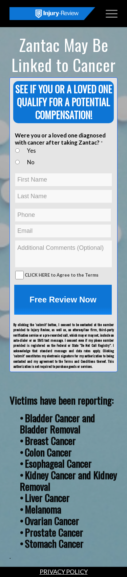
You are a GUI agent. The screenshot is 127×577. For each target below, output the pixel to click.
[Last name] (63, 196)
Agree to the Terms (78, 275)
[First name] (63, 179)
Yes (31, 150)
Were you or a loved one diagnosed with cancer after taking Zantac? (60, 139)
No (31, 162)
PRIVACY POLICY (64, 571)
